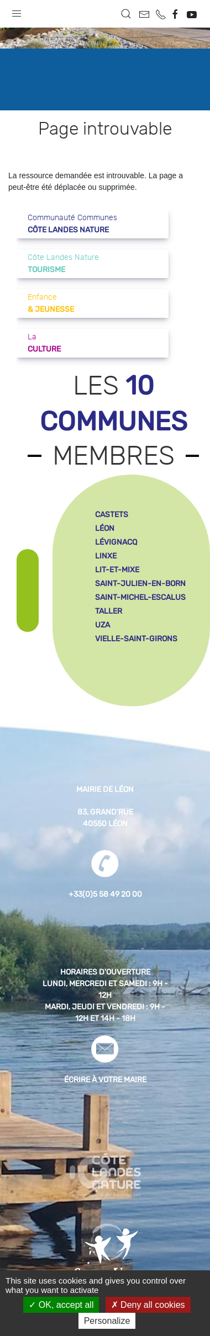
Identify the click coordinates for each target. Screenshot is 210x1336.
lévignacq (116, 542)
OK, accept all (61, 1305)
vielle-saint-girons (136, 638)
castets (111, 514)
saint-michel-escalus (140, 597)
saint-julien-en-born (140, 583)
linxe (106, 556)
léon (104, 528)
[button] (16, 11)
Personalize (107, 1321)
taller (108, 611)
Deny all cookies (148, 1305)
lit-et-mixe (117, 569)
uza (102, 625)
